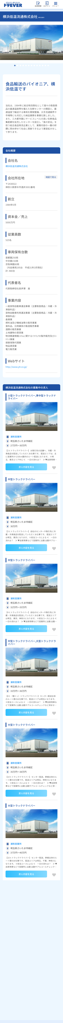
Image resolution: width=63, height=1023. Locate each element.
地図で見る (51, 177)
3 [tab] (20, 65)
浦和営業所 (16, 436)
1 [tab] (15, 65)
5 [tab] (26, 65)
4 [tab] (23, 65)
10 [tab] (40, 65)
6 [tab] (28, 65)
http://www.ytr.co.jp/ (16, 366)
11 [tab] (42, 65)
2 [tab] (17, 65)
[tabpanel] (31, 42)
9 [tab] (37, 65)
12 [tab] (45, 65)
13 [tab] (48, 65)
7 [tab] (31, 65)
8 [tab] (34, 65)
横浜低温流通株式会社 (17, 166)
